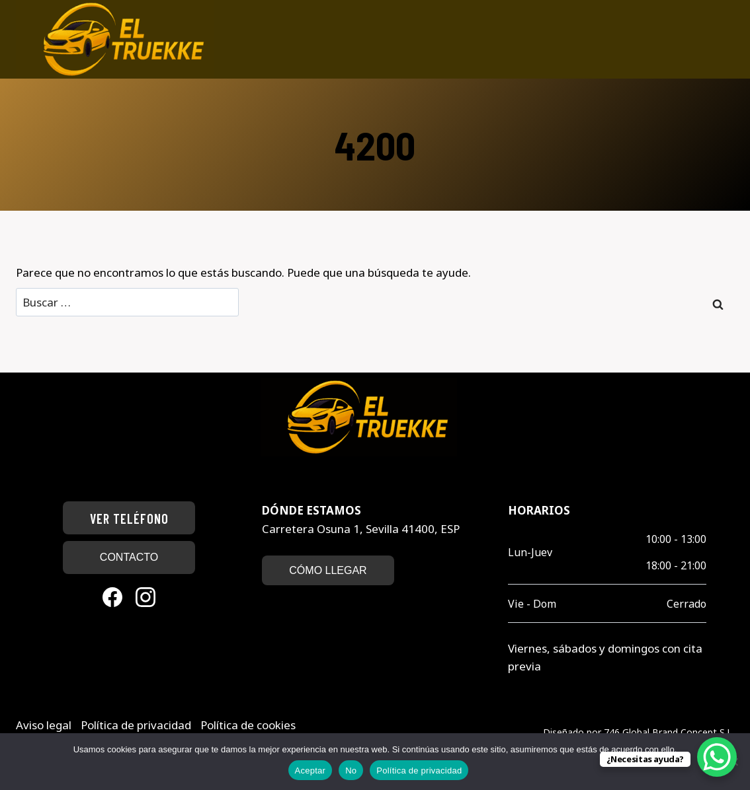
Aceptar (310, 770)
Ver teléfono (129, 518)
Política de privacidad (137, 725)
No (350, 770)
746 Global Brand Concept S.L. (669, 732)
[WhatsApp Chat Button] (717, 757)
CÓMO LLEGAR (327, 570)
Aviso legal (45, 725)
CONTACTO (129, 557)
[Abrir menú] (728, 39)
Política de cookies (248, 725)
